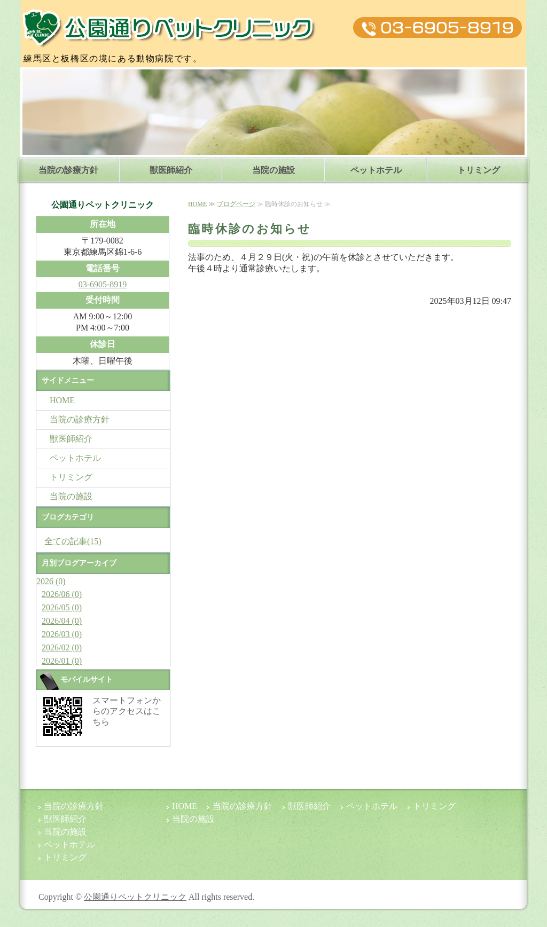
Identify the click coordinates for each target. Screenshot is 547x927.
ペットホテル (376, 170)
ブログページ (236, 204)
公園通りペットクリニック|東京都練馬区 (169, 28)
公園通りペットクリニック (135, 896)
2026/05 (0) (62, 607)
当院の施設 (273, 170)
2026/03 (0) (62, 634)
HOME (197, 204)
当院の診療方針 (68, 170)
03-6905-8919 (103, 284)
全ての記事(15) (72, 541)
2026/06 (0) (62, 594)
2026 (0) (51, 581)
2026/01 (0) (62, 660)
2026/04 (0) (62, 620)
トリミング (478, 170)
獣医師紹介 (171, 170)
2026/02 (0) (62, 647)
